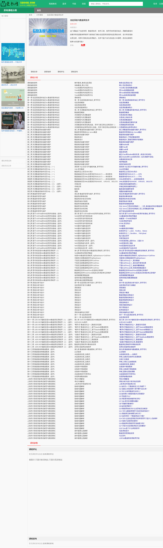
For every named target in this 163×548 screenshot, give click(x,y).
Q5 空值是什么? (125, 396)
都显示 (32, 459)
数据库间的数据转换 (126, 204)
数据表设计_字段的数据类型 (129, 137)
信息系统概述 (124, 103)
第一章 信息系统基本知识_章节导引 (132, 100)
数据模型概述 (124, 112)
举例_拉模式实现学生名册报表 (130, 357)
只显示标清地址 (42, 459)
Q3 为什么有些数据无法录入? (129, 391)
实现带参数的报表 (125, 376)
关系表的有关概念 (125, 115)
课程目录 (34, 72)
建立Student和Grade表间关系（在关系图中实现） (137, 157)
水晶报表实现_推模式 (127, 364)
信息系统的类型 (125, 105)
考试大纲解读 (124, 379)
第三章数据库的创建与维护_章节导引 (132, 130)
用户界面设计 (124, 307)
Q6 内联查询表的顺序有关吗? (129, 399)
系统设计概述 (124, 293)
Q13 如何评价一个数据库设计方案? (132, 416)
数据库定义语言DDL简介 (128, 172)
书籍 (72, 4)
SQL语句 (122, 436)
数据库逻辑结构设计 (126, 297)
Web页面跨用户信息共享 (128, 248)
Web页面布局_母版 (126, 243)
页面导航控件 (124, 238)
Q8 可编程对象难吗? (126, 404)
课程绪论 (122, 98)
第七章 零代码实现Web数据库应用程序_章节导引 (137, 251)
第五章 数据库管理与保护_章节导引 (132, 194)
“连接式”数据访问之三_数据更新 (131, 339)
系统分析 (122, 290)
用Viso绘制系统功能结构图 (129, 93)
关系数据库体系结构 (126, 125)
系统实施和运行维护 (126, 312)
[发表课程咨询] (48, 543)
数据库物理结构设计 (126, 300)
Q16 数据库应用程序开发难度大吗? (132, 423)
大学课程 (39, 15)
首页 (39, 10)
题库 (62, 4)
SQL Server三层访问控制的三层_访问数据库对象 (136, 209)
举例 (120, 280)
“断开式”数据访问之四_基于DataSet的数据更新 (136, 332)
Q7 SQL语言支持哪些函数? (129, 401)
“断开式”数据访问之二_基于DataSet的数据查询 (136, 327)
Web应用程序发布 (125, 221)
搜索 (82, 4)
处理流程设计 (124, 310)
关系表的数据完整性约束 (128, 122)
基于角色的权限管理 (126, 211)
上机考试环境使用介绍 (127, 384)
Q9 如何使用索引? (125, 406)
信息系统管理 (124, 317)
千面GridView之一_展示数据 (129, 260)
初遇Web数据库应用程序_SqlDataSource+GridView (137, 256)
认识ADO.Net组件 (125, 322)
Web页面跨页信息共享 (127, 246)
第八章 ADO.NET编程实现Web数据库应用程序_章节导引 (139, 320)
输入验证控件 (124, 236)
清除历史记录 (6, 166)
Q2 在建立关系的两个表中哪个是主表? (133, 389)
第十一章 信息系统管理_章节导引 (131, 315)
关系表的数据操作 (125, 120)
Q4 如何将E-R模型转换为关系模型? (132, 394)
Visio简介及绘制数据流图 (128, 88)
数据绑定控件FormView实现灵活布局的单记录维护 (137, 273)
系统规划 (122, 288)
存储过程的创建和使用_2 (128, 186)
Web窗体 (122, 226)
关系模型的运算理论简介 (128, 127)
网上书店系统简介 (125, 85)
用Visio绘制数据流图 (126, 90)
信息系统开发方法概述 (127, 285)
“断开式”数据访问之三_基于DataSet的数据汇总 (136, 330)
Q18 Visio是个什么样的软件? (129, 428)
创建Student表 (124, 144)
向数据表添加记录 (125, 159)
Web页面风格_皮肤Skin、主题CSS (131, 241)
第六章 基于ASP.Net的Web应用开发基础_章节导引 (137, 214)
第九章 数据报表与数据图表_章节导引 (133, 349)
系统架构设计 (124, 302)
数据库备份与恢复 (125, 201)
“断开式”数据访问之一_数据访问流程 (132, 325)
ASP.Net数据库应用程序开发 (129, 438)
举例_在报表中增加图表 (127, 369)
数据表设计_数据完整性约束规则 (131, 140)
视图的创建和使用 (125, 191)
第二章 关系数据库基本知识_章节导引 (133, 110)
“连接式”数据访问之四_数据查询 (131, 342)
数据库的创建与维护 (126, 135)
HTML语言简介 (124, 223)
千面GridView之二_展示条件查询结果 (132, 263)
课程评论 (61, 72)
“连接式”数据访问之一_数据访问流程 (132, 334)
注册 (161, 4)
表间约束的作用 (125, 164)
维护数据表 (123, 162)
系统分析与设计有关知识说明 (130, 381)
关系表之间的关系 (125, 117)
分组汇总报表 (124, 359)
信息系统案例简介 (125, 107)
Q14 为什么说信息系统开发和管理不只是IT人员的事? (138, 418)
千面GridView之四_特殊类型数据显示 (132, 268)
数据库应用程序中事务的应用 (130, 344)
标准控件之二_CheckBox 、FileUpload (132, 233)
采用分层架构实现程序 (127, 347)
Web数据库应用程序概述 (128, 216)
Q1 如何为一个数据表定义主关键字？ (132, 386)
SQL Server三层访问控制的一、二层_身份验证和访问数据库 (140, 206)
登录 (155, 4)
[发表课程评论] (48, 454)
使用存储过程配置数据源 (128, 278)
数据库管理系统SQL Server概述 (130, 132)
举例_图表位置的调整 (127, 372)
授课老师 (47, 72)
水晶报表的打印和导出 (127, 374)
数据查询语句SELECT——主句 (130, 174)
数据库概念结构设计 (126, 295)
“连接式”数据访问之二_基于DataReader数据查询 (136, 337)
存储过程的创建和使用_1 (128, 184)
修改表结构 (123, 152)
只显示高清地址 (55, 459)
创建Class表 (123, 147)
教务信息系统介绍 (125, 83)
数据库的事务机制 (125, 196)
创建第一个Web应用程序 (128, 219)
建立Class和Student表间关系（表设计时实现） (135, 154)
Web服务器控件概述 (126, 228)
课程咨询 (74, 72)
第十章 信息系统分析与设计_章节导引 (133, 283)
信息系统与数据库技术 (55, 15)
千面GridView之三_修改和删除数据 (132, 265)
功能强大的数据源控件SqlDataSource (132, 258)
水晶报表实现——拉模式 (128, 354)
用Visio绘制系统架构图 (127, 95)
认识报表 (122, 352)
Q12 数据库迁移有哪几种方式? (130, 413)
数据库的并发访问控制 (127, 199)
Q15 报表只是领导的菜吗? (128, 421)
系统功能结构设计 (125, 305)
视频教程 (51, 4)
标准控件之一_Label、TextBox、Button (133, 231)
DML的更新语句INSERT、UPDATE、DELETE (135, 181)
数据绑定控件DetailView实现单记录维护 (133, 270)
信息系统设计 (124, 431)
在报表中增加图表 (125, 367)
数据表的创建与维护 (126, 142)
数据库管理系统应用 (126, 433)
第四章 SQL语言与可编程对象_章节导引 (133, 167)
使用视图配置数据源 (126, 275)
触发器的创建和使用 (126, 189)
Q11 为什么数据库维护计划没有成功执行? (134, 411)
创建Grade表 (123, 149)
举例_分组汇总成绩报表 (127, 362)
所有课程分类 (10, 10)
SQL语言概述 (124, 169)
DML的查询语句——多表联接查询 (131, 179)
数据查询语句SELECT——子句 (130, 177)
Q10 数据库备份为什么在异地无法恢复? (133, 409)
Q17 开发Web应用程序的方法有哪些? (132, 426)
